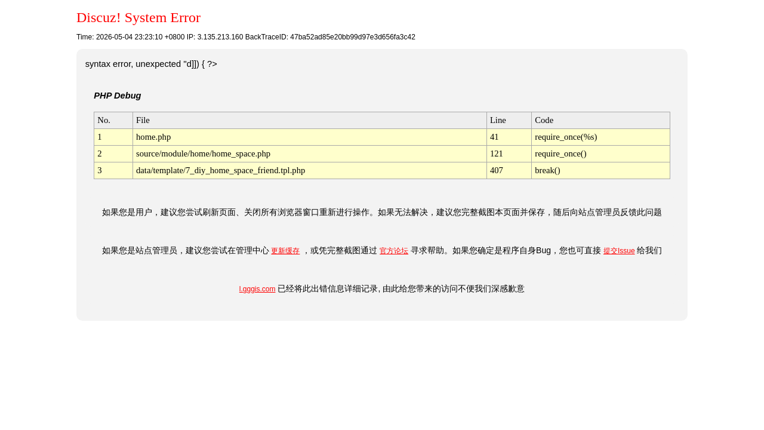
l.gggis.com (257, 289)
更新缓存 (285, 251)
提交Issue (619, 251)
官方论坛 (394, 251)
